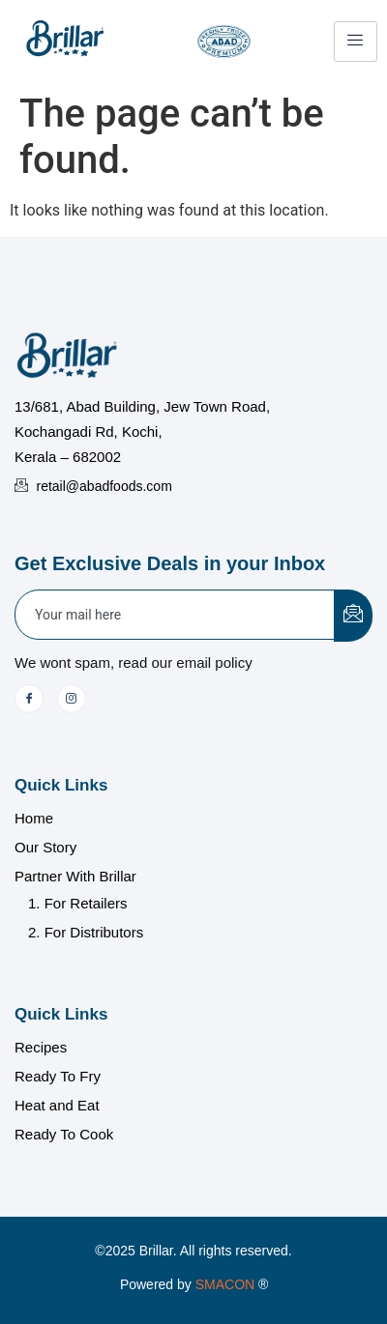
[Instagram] (71, 698)
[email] (175, 615)
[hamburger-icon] (355, 41)
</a (243, 1284)
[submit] (353, 616)
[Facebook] (29, 698)
